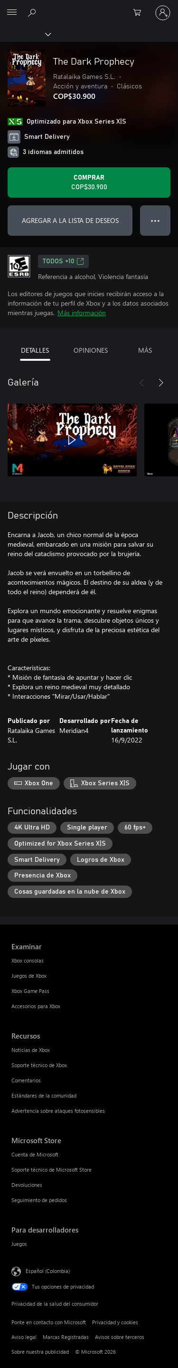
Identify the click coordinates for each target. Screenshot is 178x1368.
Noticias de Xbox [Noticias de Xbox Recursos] (30, 1050)
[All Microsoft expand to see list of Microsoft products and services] (11, 12)
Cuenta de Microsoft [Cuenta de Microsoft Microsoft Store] (34, 1154)
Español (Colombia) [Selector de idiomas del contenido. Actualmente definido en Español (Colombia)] (48, 1270)
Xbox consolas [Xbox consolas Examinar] (27, 960)
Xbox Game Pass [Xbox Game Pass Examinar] (30, 991)
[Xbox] (25, 34)
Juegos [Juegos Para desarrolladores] (19, 1244)
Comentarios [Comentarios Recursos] (26, 1080)
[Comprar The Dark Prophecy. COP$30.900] (89, 182)
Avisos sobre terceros (119, 1337)
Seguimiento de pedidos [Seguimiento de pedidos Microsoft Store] (39, 1200)
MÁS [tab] (145, 350)
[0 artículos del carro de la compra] (140, 12)
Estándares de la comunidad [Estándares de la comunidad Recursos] (43, 1095)
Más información (81, 312)
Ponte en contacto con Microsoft (48, 1322)
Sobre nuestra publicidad (40, 1352)
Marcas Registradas (66, 1337)
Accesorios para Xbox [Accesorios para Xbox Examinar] (35, 1006)
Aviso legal (24, 1337)
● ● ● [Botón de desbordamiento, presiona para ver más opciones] (155, 220)
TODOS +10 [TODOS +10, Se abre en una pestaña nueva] (63, 261)
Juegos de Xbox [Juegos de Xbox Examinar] (29, 976)
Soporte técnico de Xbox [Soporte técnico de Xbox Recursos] (39, 1065)
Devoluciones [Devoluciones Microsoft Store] (26, 1185)
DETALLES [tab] (35, 350)
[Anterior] (141, 382)
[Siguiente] (160, 382)
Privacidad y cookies (115, 1322)
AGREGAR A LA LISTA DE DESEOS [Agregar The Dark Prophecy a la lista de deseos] (70, 220)
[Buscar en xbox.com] (33, 12)
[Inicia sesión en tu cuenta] (162, 12)
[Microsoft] (88, 7)
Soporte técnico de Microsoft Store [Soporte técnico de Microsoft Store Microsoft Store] (51, 1169)
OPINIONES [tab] (91, 350)
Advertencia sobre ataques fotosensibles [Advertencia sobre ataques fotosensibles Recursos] (58, 1111)
